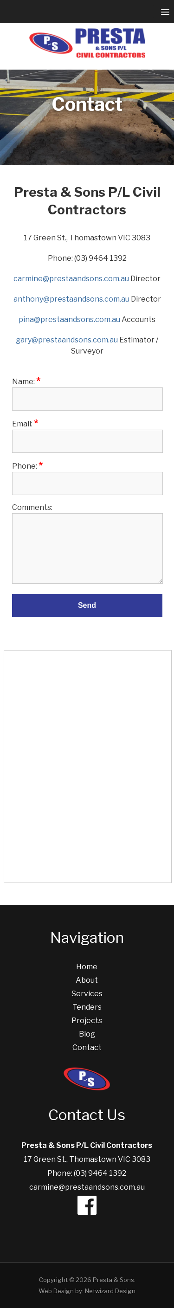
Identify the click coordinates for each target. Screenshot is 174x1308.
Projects (86, 1020)
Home (86, 966)
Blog (87, 1034)
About (87, 980)
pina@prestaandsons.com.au (69, 319)
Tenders (87, 1007)
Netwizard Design (110, 1291)
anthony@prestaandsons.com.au (71, 299)
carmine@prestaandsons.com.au (71, 278)
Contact (87, 1047)
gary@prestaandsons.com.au (67, 339)
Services (87, 993)
